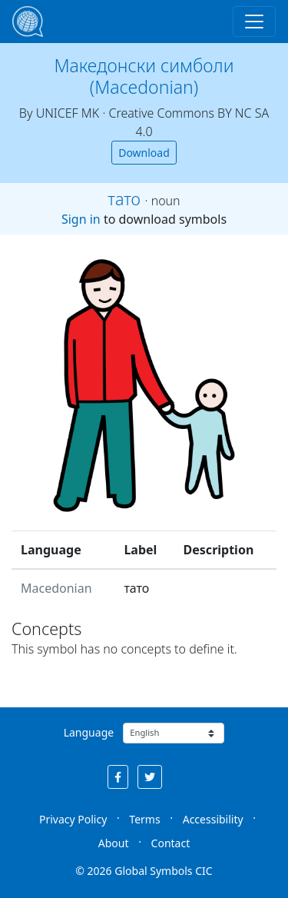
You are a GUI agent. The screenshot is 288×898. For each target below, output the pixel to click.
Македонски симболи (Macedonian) (144, 76)
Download (144, 152)
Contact (170, 843)
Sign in (81, 219)
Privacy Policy (73, 819)
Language (89, 732)
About (113, 843)
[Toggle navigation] (254, 21)
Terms (144, 819)
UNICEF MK (68, 113)
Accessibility (213, 819)
